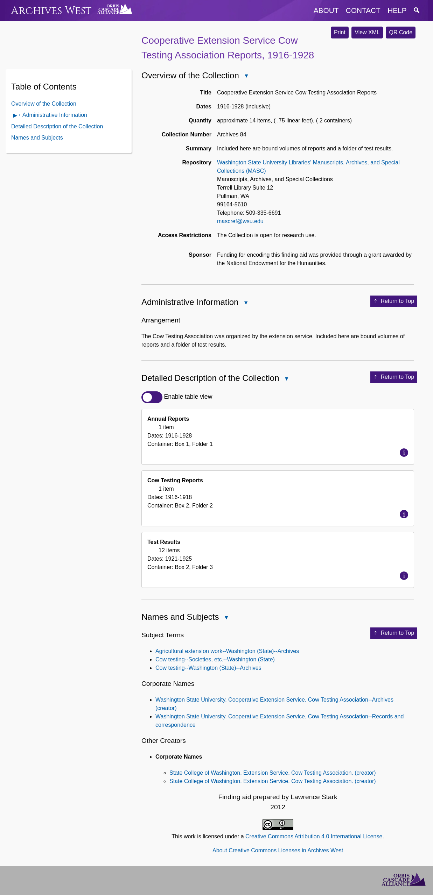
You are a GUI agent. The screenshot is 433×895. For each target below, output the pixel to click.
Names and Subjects (37, 138)
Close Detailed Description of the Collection (286, 379)
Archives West (51, 10)
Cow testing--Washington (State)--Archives (208, 668)
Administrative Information (54, 115)
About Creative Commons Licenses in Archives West (277, 850)
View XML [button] (367, 32)
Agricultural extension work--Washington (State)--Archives (227, 651)
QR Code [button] (400, 32)
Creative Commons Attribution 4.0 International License (313, 836)
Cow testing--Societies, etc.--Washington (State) (215, 659)
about (326, 10)
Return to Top (393, 301)
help (396, 10)
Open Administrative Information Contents (15, 116)
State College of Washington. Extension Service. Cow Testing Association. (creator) (272, 773)
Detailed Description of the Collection (57, 126)
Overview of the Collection (43, 104)
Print (339, 32)
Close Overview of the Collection (246, 76)
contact (363, 10)
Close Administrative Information (245, 303)
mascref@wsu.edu (240, 221)
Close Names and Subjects (226, 618)
